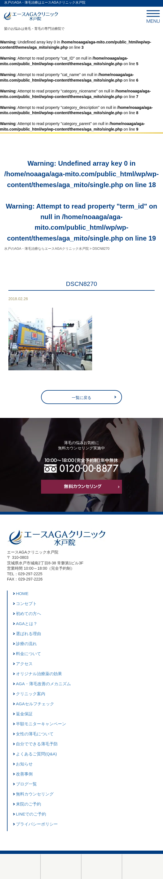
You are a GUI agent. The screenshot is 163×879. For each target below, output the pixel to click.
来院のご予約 (28, 804)
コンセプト (26, 603)
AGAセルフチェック (35, 703)
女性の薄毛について (35, 733)
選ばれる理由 (28, 633)
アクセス (24, 663)
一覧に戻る (81, 397)
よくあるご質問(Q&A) (36, 753)
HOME (22, 593)
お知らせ (24, 764)
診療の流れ (26, 643)
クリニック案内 (30, 693)
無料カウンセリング (35, 794)
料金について (28, 653)
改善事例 (24, 774)
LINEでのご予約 (31, 814)
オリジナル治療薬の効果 (39, 673)
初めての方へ (28, 613)
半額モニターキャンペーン (41, 723)
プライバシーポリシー (37, 824)
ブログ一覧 (26, 784)
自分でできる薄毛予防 (37, 743)
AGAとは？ (26, 623)
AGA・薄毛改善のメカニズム (43, 683)
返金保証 (24, 713)
